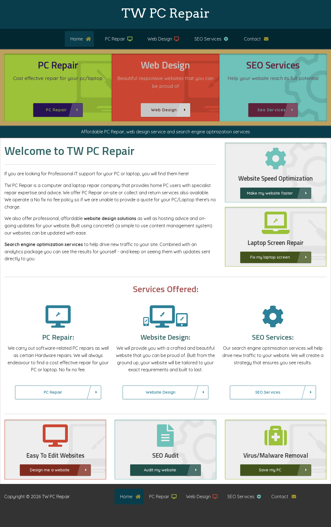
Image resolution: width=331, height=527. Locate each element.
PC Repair (119, 39)
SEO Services (211, 39)
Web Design (163, 39)
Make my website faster (270, 193)
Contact (256, 39)
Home (80, 39)
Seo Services (272, 109)
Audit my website (160, 475)
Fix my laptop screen (275, 257)
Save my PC (275, 469)
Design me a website (50, 475)
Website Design (160, 397)
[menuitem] (76, 39)
